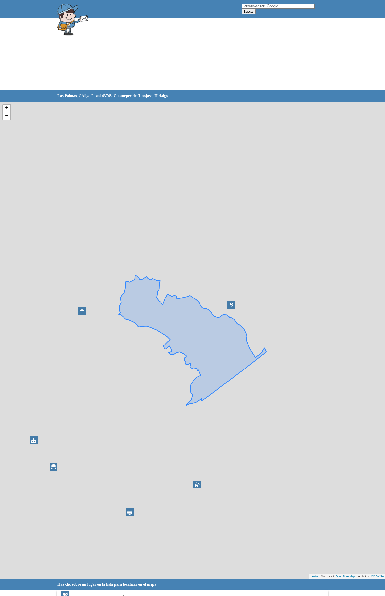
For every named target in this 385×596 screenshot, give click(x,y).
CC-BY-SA (377, 576)
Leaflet (315, 576)
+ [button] (6, 108)
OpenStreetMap (345, 576)
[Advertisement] (180, 54)
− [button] (6, 116)
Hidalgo (161, 96)
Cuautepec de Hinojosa (133, 96)
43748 (107, 96)
